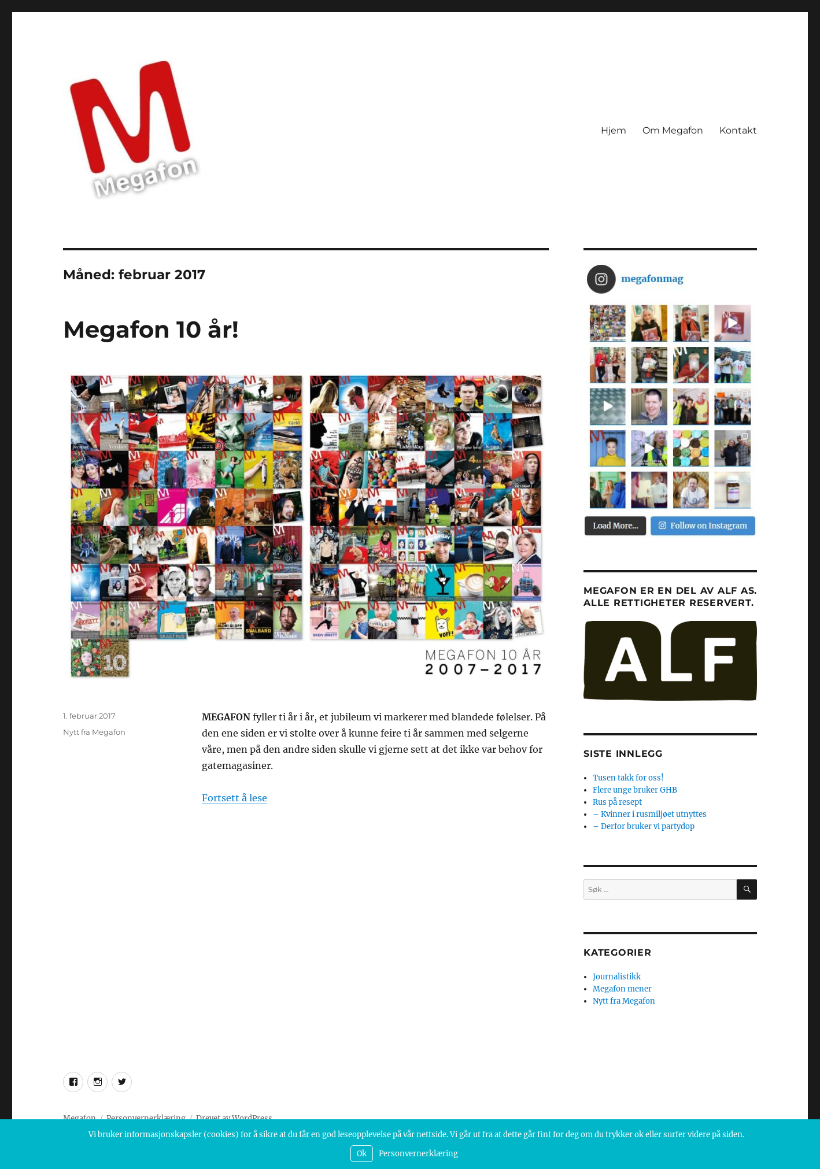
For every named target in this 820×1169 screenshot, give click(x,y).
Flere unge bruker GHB (635, 790)
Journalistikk (617, 977)
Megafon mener (622, 989)
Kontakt (738, 130)
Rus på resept (617, 802)
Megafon (79, 1118)
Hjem (613, 130)
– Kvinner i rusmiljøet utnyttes (650, 814)
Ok (362, 1154)
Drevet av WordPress (234, 1118)
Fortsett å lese (234, 798)
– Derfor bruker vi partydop (644, 826)
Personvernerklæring (146, 1118)
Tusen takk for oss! (628, 778)
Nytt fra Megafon (94, 732)
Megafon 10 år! (151, 329)
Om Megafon (672, 130)
